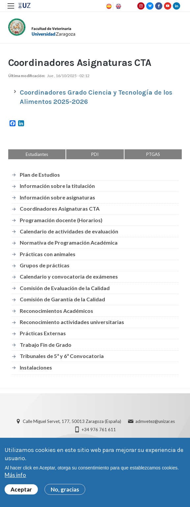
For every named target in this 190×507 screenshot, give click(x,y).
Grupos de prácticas (44, 265)
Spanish (108, 6)
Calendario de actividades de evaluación (69, 231)
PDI (94, 154)
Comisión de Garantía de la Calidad (62, 299)
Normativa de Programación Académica (69, 242)
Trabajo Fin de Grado (45, 345)
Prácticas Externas (43, 333)
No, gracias (65, 489)
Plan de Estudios (40, 174)
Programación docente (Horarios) (61, 220)
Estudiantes (37, 154)
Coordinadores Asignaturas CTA (59, 208)
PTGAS (153, 154)
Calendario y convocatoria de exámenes (69, 276)
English (117, 6)
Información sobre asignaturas (57, 197)
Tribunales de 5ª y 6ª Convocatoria (62, 356)
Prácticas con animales (47, 254)
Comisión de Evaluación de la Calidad (65, 288)
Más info (15, 474)
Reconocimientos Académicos (56, 311)
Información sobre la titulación (57, 186)
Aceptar (21, 489)
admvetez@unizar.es (155, 421)
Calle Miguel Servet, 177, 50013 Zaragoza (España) (72, 421)
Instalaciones (36, 367)
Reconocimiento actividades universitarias (72, 322)
